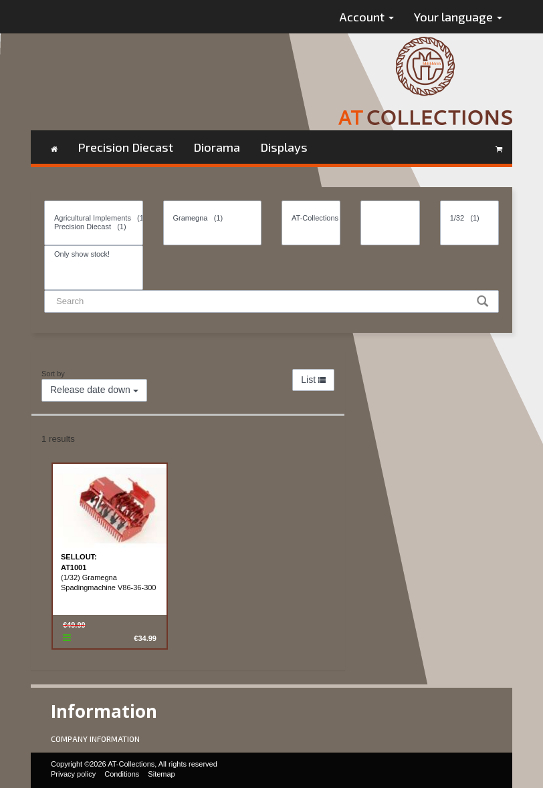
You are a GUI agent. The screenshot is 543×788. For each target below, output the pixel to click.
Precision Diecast (125, 147)
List (313, 379)
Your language (458, 16)
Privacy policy (73, 774)
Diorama (216, 147)
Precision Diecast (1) (93, 227)
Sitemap (161, 774)
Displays (284, 147)
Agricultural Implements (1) (93, 218)
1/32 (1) (469, 218)
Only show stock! (93, 254)
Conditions (121, 774)
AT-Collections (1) (311, 218)
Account (367, 16)
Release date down (94, 389)
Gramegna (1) (212, 218)
